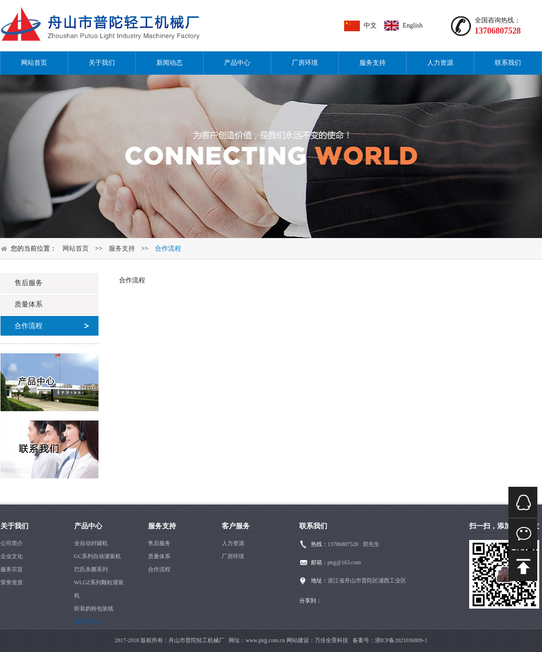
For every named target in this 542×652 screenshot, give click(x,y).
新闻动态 (169, 62)
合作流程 (168, 248)
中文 (370, 25)
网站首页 (34, 62)
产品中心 (237, 62)
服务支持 (372, 62)
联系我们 (508, 62)
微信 (522, 534)
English (413, 25)
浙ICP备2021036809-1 (401, 640)
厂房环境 (305, 62)
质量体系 (159, 556)
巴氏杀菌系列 (91, 569)
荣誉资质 (11, 582)
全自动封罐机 (91, 543)
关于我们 (102, 62)
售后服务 (159, 543)
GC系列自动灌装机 (97, 556)
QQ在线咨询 (522, 502)
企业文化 (11, 556)
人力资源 (440, 62)
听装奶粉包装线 (93, 608)
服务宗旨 (11, 569)
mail (522, 565)
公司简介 (11, 543)
